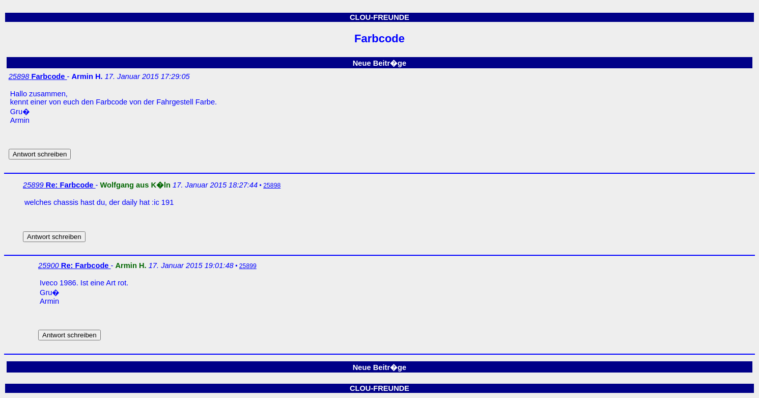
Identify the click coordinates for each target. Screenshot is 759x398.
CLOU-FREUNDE (379, 17)
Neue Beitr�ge (379, 63)
